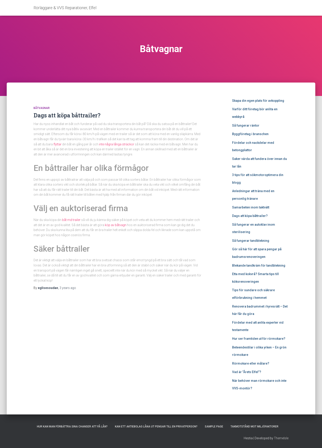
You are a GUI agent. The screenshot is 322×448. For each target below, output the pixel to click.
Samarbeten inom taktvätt (250, 207)
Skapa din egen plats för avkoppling (258, 100)
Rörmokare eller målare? (250, 363)
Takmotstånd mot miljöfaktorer (254, 426)
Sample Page (214, 426)
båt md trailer (71, 220)
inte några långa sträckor (116, 144)
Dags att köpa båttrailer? (67, 115)
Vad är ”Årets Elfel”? (246, 372)
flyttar (57, 144)
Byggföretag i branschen (250, 134)
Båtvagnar (42, 108)
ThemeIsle (281, 438)
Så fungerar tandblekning (250, 240)
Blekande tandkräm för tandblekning (258, 265)
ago (67, 288)
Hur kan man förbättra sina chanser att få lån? (72, 426)
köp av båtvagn (115, 225)
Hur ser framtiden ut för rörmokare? (258, 338)
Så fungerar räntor (245, 125)
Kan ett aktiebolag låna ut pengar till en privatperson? (156, 426)
